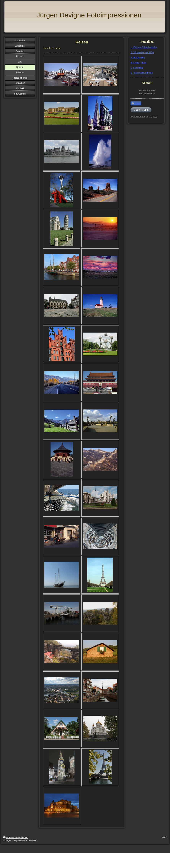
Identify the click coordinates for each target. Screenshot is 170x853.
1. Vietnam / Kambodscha (144, 47)
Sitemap (24, 837)
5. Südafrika (137, 68)
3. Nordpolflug (138, 57)
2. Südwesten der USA (142, 52)
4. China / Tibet (138, 62)
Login (164, 837)
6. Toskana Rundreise (142, 73)
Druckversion (11, 837)
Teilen (135, 103)
